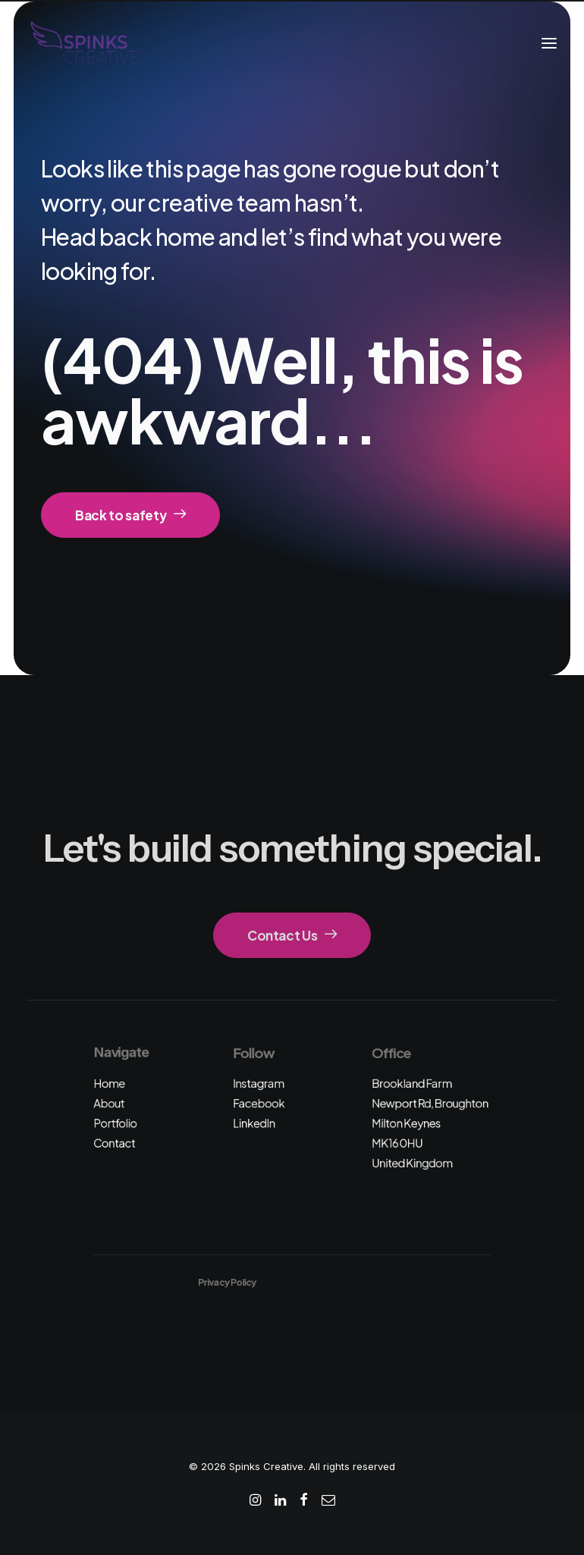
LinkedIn (254, 1123)
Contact (114, 1143)
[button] (549, 43)
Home (108, 1083)
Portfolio (115, 1123)
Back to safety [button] (130, 515)
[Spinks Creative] (85, 43)
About (108, 1103)
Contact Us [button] (292, 935)
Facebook (258, 1103)
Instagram (258, 1083)
